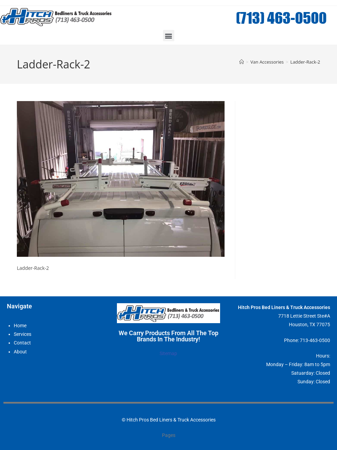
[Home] (241, 62)
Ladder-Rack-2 (305, 62)
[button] (168, 35)
